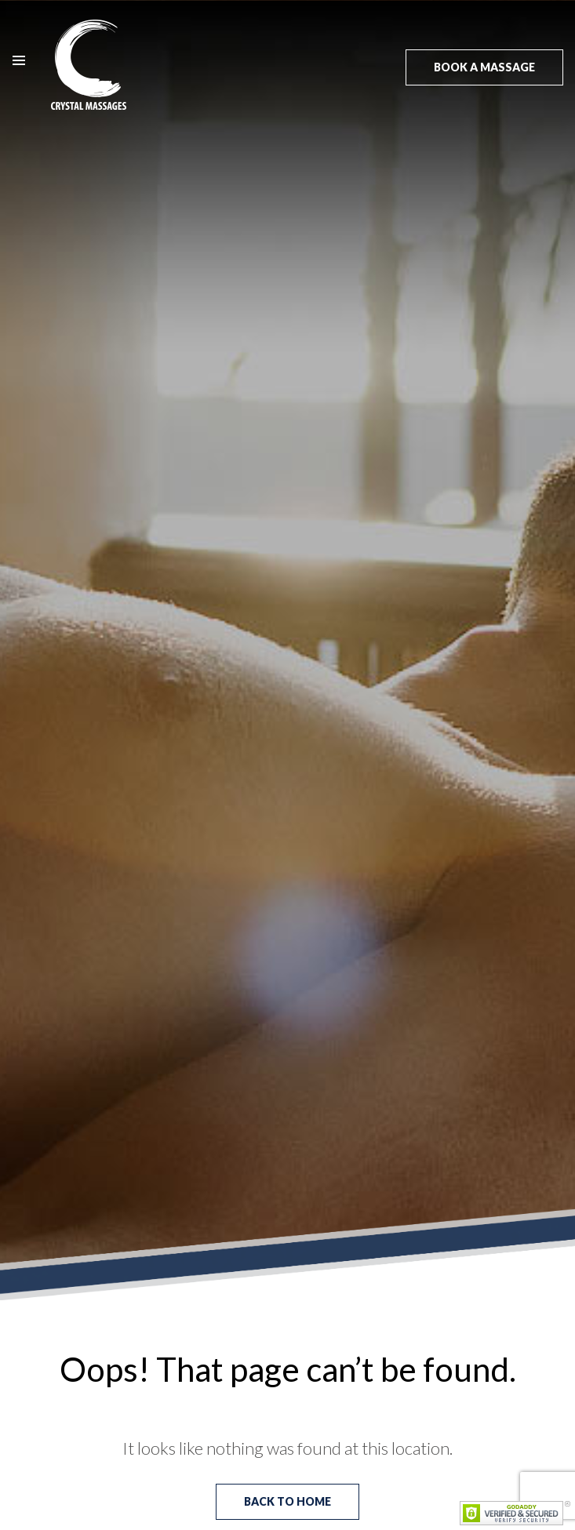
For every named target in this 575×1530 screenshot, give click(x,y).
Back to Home (287, 1501)
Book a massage (484, 67)
